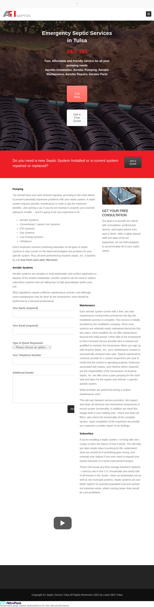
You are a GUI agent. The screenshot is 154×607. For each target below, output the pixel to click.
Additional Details (50, 388)
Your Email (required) (49, 331)
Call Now (77, 93)
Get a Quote (132, 162)
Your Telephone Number (49, 360)
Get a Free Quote (77, 117)
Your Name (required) (49, 313)
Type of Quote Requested (32, 346)
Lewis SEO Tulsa (112, 594)
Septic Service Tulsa (58, 594)
